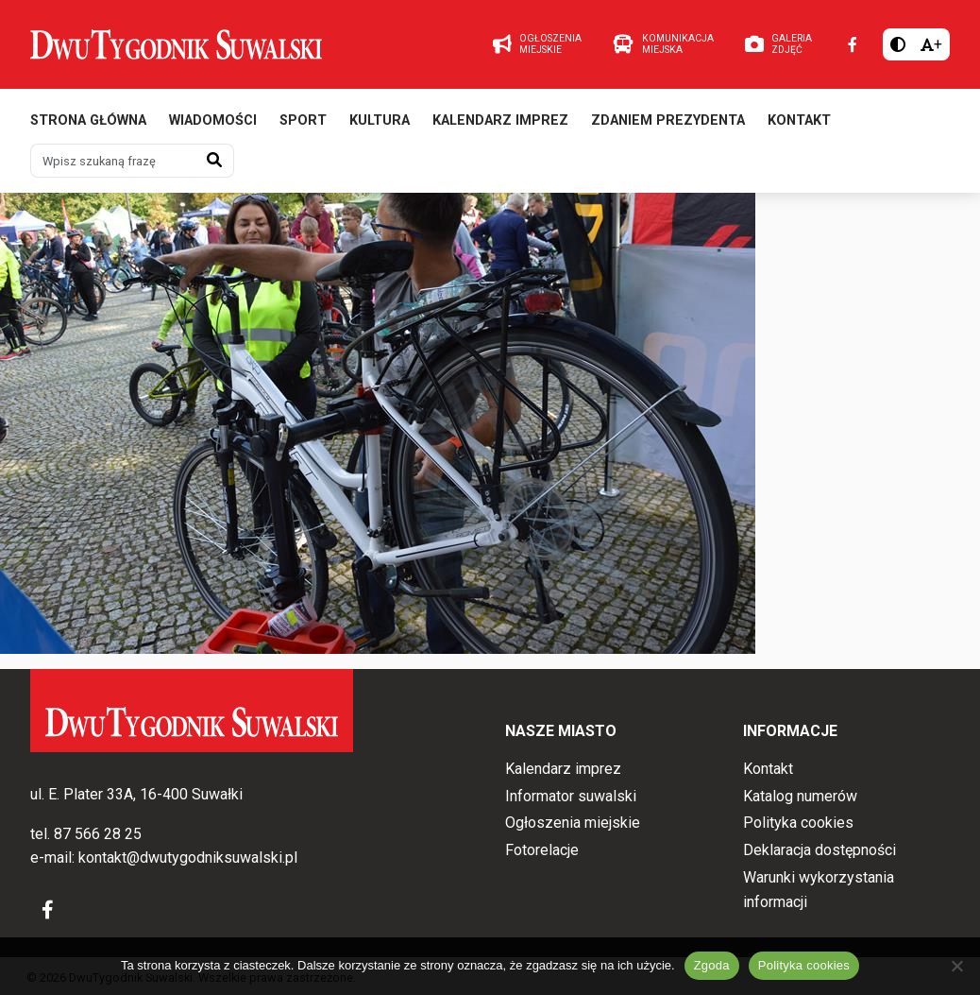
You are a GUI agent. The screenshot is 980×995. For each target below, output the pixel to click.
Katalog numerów (800, 796)
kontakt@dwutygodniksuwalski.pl (187, 857)
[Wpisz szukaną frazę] (113, 161)
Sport (303, 120)
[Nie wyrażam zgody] (956, 965)
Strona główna (88, 120)
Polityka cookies (798, 823)
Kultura (379, 120)
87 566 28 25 (98, 834)
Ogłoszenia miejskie (572, 823)
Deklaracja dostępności (819, 850)
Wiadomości (213, 120)
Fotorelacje (542, 850)
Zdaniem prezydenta (668, 120)
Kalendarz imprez (500, 120)
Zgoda (712, 965)
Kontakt (799, 120)
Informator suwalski (570, 796)
